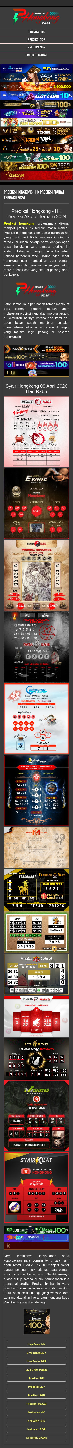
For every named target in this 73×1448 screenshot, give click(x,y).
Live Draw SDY (36, 1352)
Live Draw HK (36, 1344)
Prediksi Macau (36, 55)
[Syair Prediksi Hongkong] (36, 68)
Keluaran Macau (36, 1437)
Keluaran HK (36, 1412)
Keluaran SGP (36, 1429)
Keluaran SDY (36, 1420)
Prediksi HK (36, 32)
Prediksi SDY (36, 47)
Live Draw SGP (36, 1361)
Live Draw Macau (37, 1369)
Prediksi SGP (36, 39)
